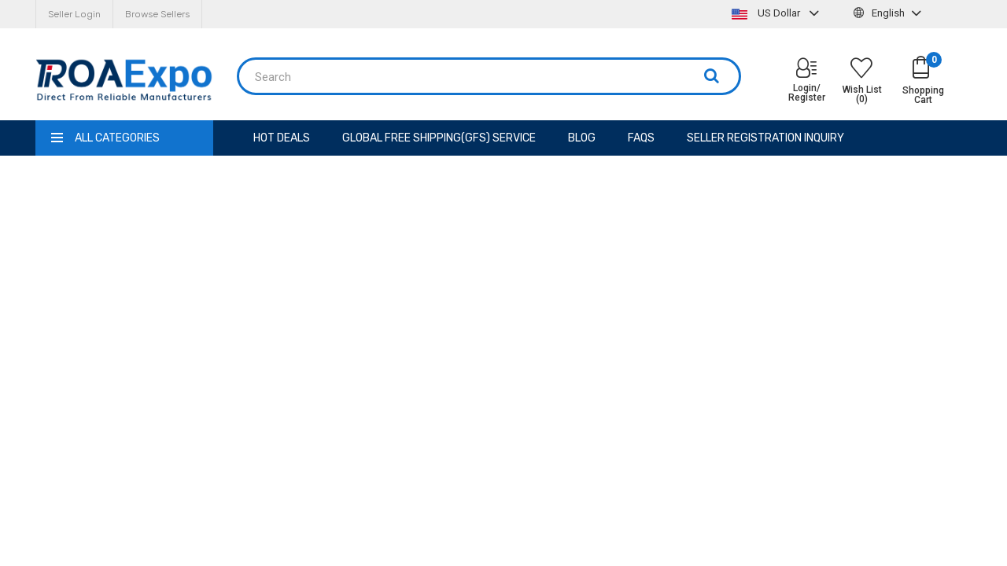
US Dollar (777, 13)
